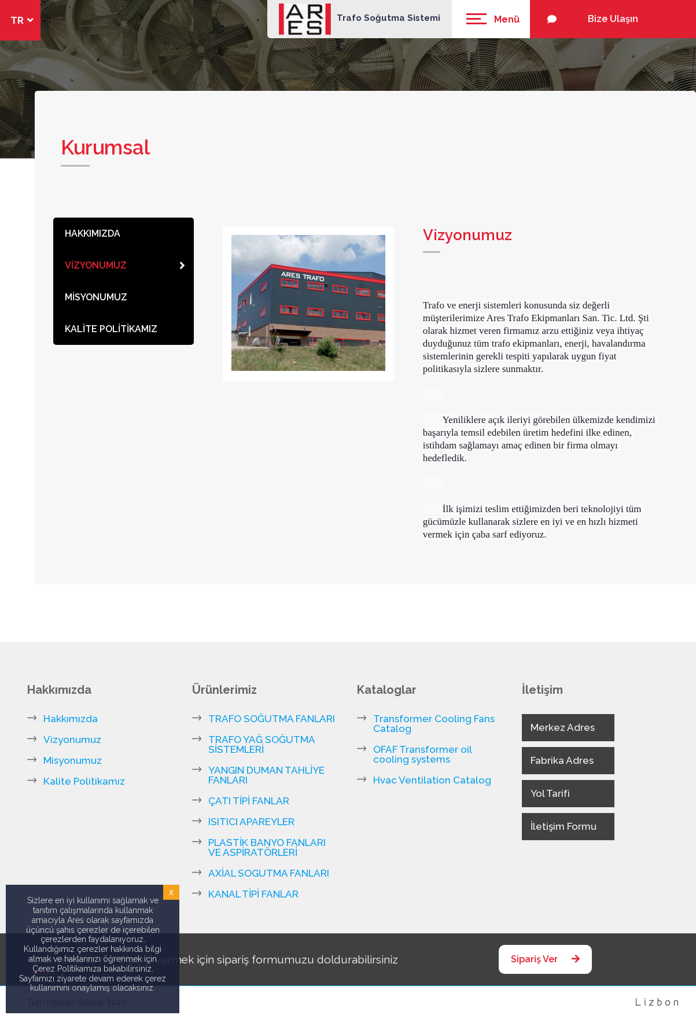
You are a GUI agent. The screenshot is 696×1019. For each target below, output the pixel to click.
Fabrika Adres (562, 760)
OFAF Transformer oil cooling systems (422, 754)
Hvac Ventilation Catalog (432, 780)
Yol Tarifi (550, 793)
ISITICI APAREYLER (251, 822)
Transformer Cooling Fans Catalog (434, 724)
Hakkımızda (70, 719)
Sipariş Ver (545, 959)
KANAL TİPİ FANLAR (253, 894)
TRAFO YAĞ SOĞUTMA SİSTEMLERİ (261, 745)
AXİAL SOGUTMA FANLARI (268, 873)
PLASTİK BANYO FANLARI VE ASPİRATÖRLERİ (267, 848)
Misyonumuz (72, 761)
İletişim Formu (563, 826)
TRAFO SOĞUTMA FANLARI (271, 719)
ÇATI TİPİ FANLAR (248, 801)
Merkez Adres (563, 727)
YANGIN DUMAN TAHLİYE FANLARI (266, 775)
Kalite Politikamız (84, 781)
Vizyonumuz (72, 740)
